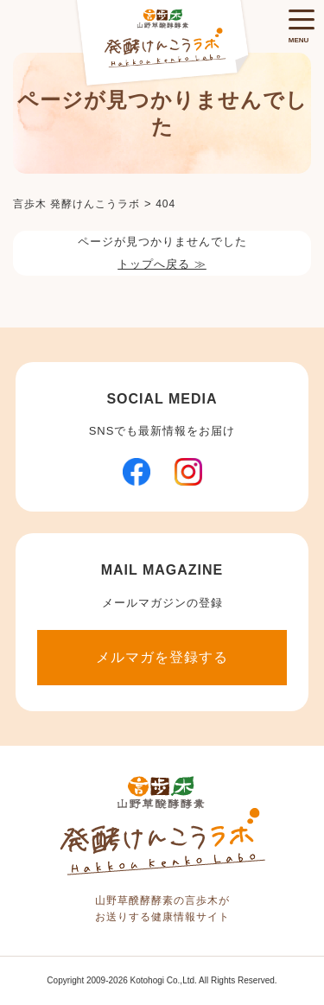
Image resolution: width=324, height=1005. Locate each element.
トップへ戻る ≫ (162, 264)
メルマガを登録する (162, 657)
